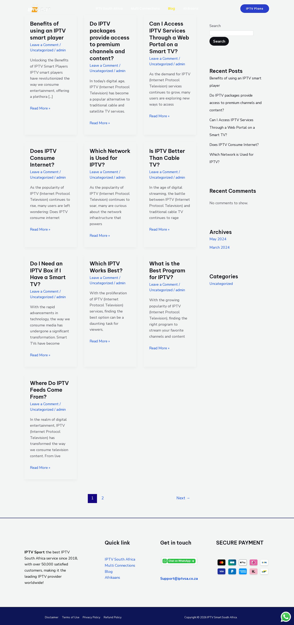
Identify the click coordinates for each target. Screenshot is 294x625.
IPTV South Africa (106, 8)
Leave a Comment (45, 44)
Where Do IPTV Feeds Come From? (49, 389)
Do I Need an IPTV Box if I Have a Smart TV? (48, 273)
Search (215, 25)
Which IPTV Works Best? (106, 266)
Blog (172, 8)
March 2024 (219, 247)
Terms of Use (71, 617)
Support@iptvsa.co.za (179, 577)
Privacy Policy (91, 617)
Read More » (40, 108)
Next (183, 497)
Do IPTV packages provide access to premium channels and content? (109, 41)
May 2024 (217, 238)
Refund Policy (112, 617)
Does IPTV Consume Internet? (43, 157)
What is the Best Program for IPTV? (167, 270)
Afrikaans (193, 8)
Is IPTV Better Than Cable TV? (167, 157)
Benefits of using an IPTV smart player (48, 30)
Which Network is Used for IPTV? (110, 157)
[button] (255, 8)
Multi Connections (144, 8)
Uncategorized (42, 50)
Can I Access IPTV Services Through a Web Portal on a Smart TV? (169, 37)
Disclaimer (52, 617)
